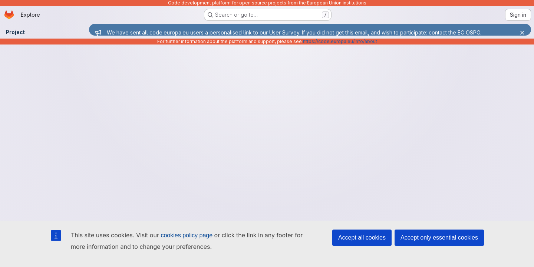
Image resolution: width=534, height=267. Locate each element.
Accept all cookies (362, 237)
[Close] (522, 32)
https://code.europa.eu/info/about (340, 41)
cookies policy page (186, 235)
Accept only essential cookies (439, 237)
